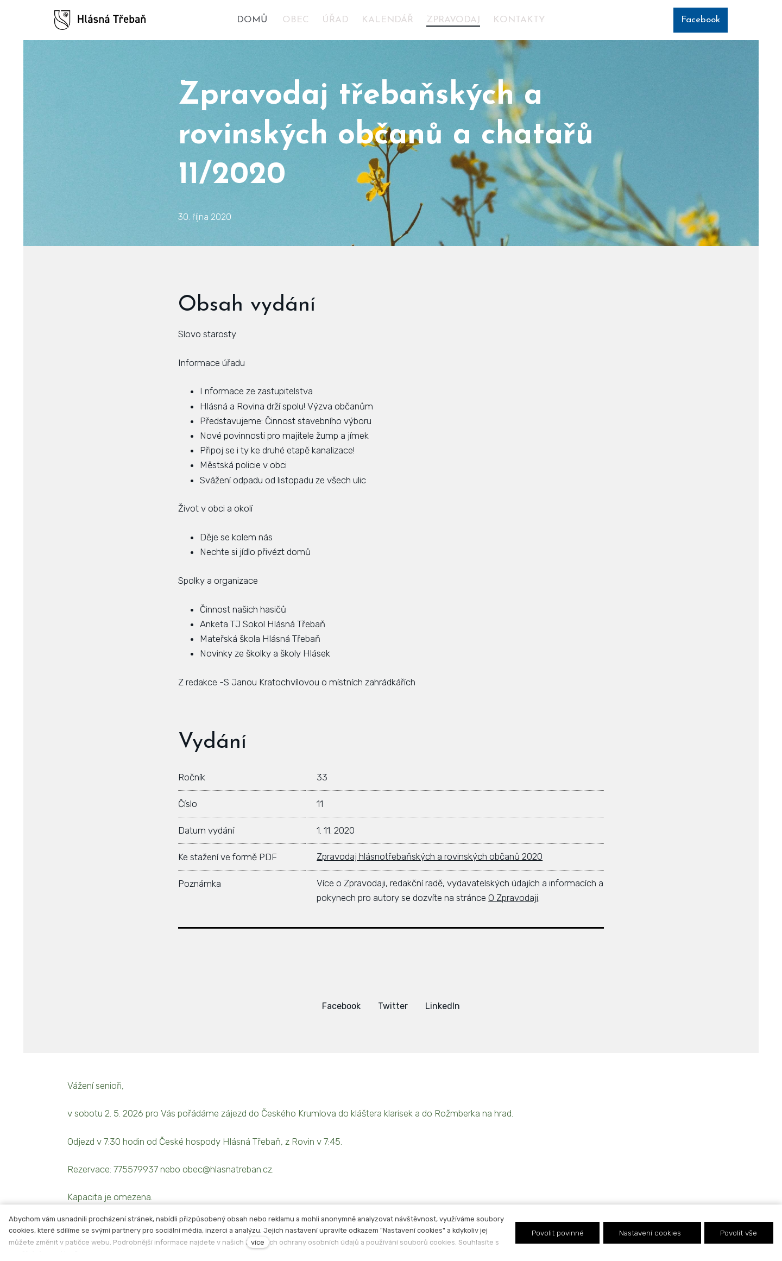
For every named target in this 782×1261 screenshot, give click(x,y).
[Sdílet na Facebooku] (341, 1006)
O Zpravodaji (513, 897)
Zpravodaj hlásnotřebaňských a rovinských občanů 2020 (430, 856)
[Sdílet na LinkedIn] (442, 1006)
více (257, 1242)
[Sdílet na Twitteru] (393, 1006)
